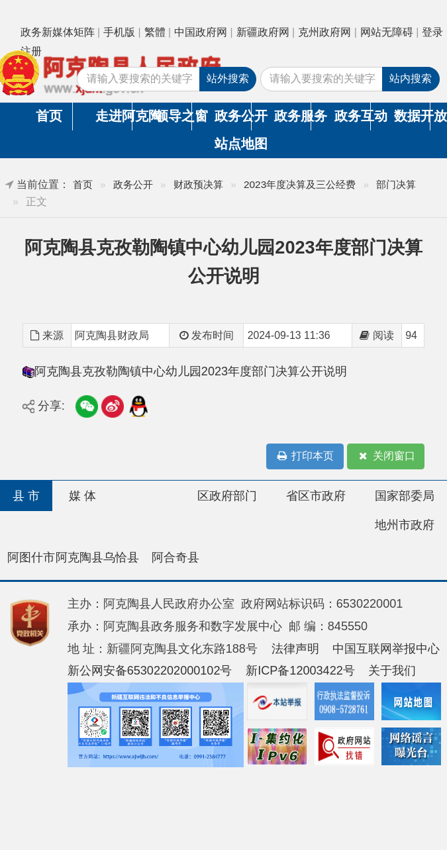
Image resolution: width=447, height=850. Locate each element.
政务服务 (292, 116)
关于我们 (392, 670)
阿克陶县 (79, 557)
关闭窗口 (386, 456)
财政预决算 (198, 184)
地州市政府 (404, 525)
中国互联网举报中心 (386, 648)
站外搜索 (228, 78)
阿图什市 (31, 557)
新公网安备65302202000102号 (150, 670)
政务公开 (233, 116)
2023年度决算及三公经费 (300, 184)
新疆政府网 (262, 32)
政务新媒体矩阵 (58, 32)
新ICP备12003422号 (300, 670)
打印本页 (304, 456)
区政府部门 (227, 495)
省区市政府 (316, 495)
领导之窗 (173, 116)
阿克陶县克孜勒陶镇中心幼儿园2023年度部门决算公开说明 (190, 371)
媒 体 (82, 495)
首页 (49, 116)
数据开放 (412, 116)
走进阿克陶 (113, 116)
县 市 (26, 495)
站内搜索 (410, 78)
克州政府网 (324, 32)
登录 (432, 32)
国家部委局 (404, 495)
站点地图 (233, 143)
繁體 (155, 32)
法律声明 (295, 648)
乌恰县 (121, 557)
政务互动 (352, 116)
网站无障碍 (386, 32)
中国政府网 (200, 32)
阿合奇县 (175, 557)
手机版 (119, 32)
